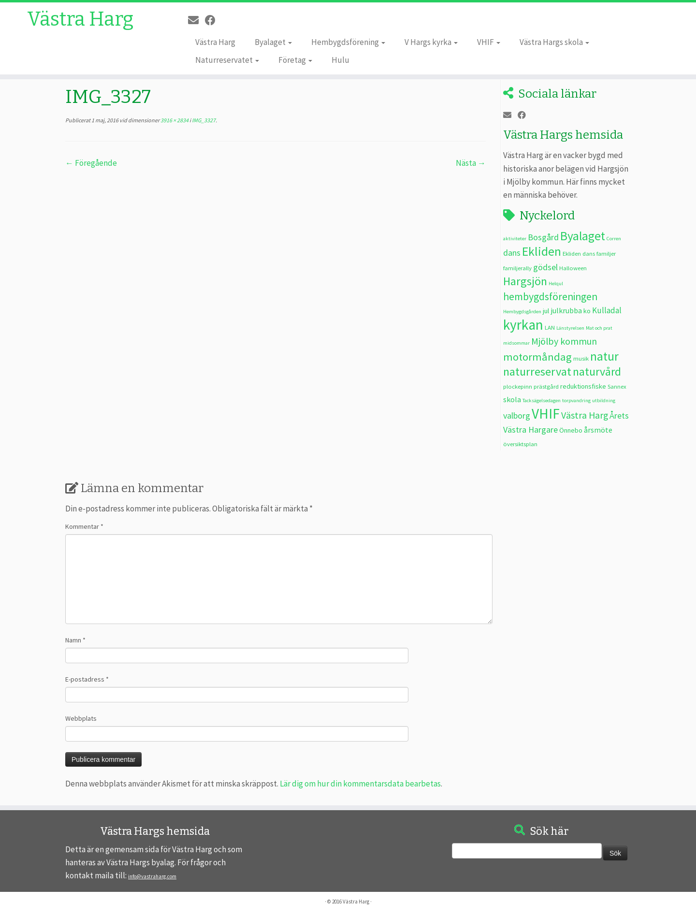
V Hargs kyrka (431, 42)
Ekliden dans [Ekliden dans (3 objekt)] (579, 253)
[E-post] (196, 20)
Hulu (340, 60)
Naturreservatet (227, 60)
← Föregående (91, 163)
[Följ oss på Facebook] (213, 20)
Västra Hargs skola (554, 42)
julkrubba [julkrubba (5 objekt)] (566, 310)
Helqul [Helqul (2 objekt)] (556, 283)
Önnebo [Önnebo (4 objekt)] (570, 430)
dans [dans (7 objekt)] (512, 252)
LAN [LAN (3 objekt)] (550, 327)
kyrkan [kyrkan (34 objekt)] (523, 325)
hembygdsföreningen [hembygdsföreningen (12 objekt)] (550, 296)
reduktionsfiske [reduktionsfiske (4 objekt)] (583, 386)
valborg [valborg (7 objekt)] (516, 415)
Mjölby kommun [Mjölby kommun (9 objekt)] (564, 341)
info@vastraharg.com (152, 876)
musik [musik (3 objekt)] (581, 358)
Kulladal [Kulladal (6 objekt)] (607, 310)
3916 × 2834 (174, 120)
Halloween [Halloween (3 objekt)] (573, 268)
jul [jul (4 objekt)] (546, 310)
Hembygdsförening (348, 42)
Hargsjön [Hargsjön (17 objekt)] (525, 281)
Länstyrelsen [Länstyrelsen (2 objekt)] (570, 328)
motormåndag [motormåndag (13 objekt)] (537, 357)
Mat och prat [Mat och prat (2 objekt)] (599, 328)
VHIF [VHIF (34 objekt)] (546, 413)
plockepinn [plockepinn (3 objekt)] (517, 386)
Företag (295, 60)
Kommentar (84, 526)
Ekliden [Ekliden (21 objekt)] (541, 251)
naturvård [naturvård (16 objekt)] (597, 371)
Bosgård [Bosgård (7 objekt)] (543, 237)
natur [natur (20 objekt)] (604, 356)
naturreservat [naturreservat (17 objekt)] (537, 371)
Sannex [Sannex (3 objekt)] (617, 386)
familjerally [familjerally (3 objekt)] (517, 268)
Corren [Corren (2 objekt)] (614, 238)
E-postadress (87, 679)
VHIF (488, 42)
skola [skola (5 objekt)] (512, 399)
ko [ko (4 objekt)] (587, 310)
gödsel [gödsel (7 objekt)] (545, 267)
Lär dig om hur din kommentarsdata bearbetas (360, 783)
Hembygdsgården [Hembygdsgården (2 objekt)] (522, 311)
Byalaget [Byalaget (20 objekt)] (582, 236)
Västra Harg (80, 19)
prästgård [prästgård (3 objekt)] (546, 386)
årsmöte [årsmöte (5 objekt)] (598, 430)
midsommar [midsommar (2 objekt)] (516, 343)
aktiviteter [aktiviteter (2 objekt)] (514, 238)
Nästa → (471, 163)
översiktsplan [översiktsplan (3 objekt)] (520, 444)
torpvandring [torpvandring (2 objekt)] (576, 400)
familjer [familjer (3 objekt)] (606, 253)
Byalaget (273, 42)
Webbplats (81, 718)
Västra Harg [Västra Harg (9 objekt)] (584, 415)
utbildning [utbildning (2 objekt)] (603, 400)
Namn (75, 640)
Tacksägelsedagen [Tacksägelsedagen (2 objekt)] (541, 400)
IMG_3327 (203, 120)
